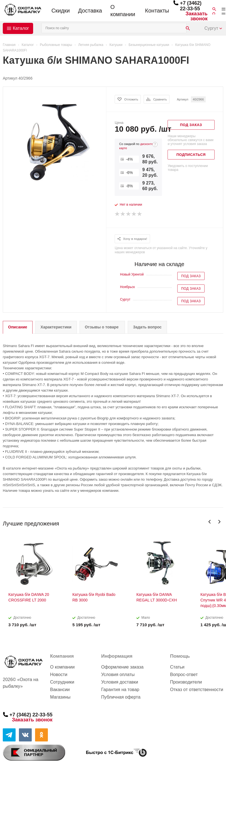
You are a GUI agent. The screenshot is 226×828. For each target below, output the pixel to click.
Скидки (60, 11)
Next (219, 522)
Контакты (157, 11)
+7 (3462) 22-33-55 (191, 5)
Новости (58, 674)
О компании (122, 10)
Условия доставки (119, 682)
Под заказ (191, 276)
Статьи (177, 667)
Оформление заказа (122, 667)
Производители (186, 682)
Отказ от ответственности (196, 689)
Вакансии (60, 689)
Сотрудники (62, 682)
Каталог (21, 28)
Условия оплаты (117, 674)
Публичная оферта (120, 697)
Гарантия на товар (120, 689)
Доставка (90, 11)
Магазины (60, 697)
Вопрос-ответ (184, 674)
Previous (210, 522)
